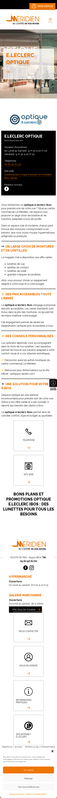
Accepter (29, 770)
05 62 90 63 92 (12, 164)
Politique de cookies (16, 794)
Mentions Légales (12, 747)
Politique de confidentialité (36, 794)
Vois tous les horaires (24, 609)
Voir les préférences (28, 787)
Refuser (28, 778)
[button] (52, 751)
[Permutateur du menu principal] (50, 19)
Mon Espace (42, 6)
